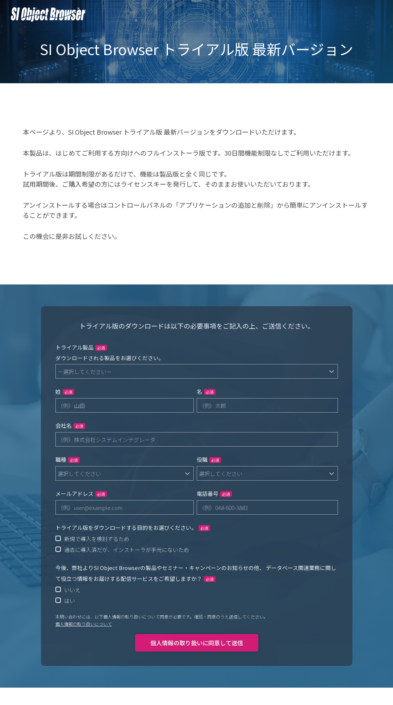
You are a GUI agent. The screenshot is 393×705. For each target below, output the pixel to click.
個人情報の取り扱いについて (83, 624)
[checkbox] (196, 544)
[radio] (196, 538)
